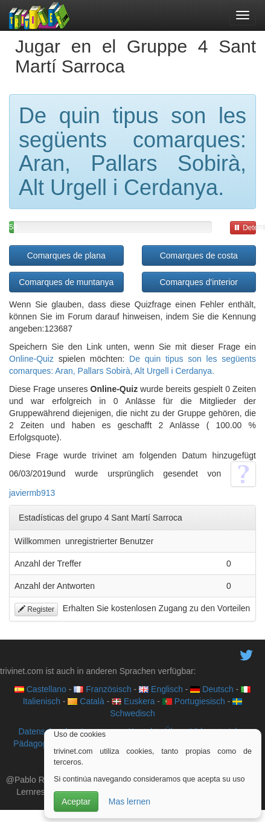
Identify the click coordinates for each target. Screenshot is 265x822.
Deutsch (211, 689)
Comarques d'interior (198, 282)
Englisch (161, 689)
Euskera (133, 701)
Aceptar (76, 801)
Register (36, 609)
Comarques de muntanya (66, 282)
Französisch (102, 689)
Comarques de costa (199, 255)
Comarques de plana (66, 255)
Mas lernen (129, 801)
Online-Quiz (31, 359)
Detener (245, 227)
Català (86, 701)
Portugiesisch (193, 701)
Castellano (40, 689)
